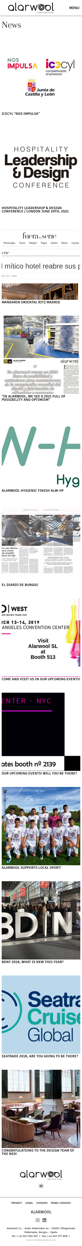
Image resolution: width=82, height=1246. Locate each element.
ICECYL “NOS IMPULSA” (21, 113)
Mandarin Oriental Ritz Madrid (31, 302)
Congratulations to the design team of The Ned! (38, 1152)
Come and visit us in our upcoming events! (41, 679)
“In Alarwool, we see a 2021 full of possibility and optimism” (33, 398)
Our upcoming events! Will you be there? (39, 773)
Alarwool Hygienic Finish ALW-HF (33, 490)
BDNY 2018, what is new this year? (33, 961)
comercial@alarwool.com (41, 1240)
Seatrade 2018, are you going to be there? (40, 1056)
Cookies (42, 1203)
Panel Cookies (61, 1203)
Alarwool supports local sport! (31, 867)
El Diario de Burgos (20, 584)
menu (74, 7)
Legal (29, 1203)
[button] (41, 1186)
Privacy (16, 1203)
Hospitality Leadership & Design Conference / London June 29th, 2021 (35, 210)
